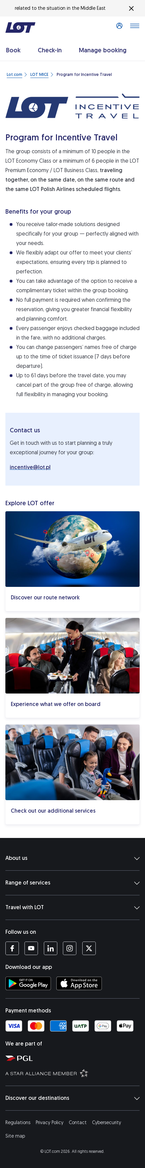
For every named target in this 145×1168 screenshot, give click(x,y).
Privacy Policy (49, 1122)
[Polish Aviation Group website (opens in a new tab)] (73, 1058)
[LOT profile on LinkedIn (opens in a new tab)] (50, 948)
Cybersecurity (106, 1122)
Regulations (17, 1122)
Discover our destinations (72, 1098)
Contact (78, 1122)
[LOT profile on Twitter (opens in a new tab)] (89, 948)
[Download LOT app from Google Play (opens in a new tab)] (28, 983)
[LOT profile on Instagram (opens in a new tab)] (70, 948)
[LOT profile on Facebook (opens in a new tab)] (12, 948)
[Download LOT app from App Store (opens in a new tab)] (79, 983)
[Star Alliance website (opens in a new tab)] (73, 1073)
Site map (15, 1136)
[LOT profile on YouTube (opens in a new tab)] (31, 948)
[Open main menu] (134, 27)
